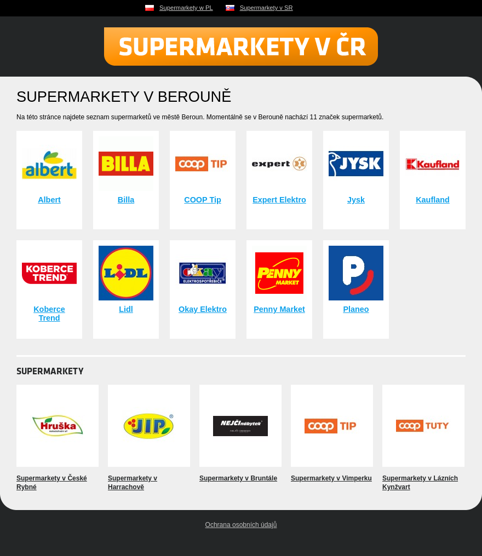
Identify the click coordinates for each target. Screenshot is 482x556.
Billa (126, 199)
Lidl (126, 309)
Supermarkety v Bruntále (238, 478)
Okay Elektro (203, 309)
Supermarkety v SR (266, 7)
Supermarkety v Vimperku (331, 478)
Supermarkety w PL (186, 7)
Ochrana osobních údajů (241, 525)
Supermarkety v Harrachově (132, 482)
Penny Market (279, 309)
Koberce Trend (49, 313)
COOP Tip (202, 199)
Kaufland (433, 199)
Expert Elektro (279, 199)
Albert (49, 199)
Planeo (356, 309)
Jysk (356, 199)
